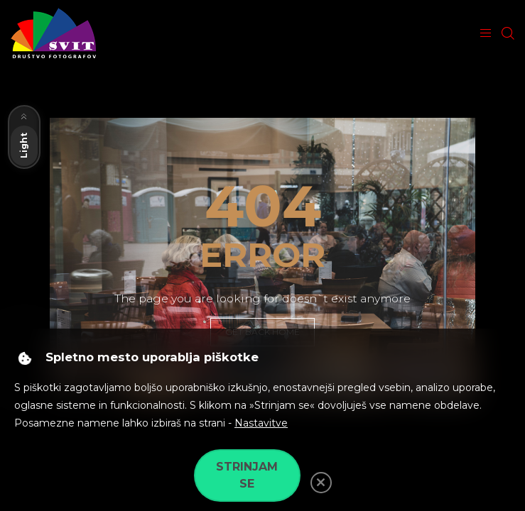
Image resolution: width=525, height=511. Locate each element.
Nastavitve (261, 423)
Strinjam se (247, 475)
